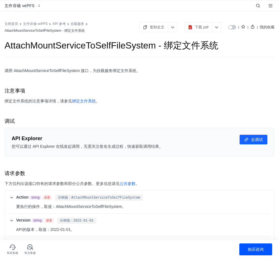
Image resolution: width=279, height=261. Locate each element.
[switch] (232, 27)
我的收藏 (267, 27)
